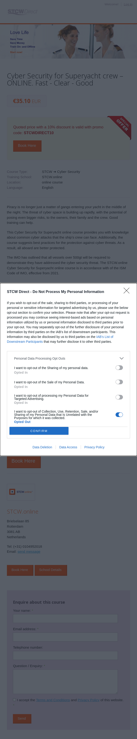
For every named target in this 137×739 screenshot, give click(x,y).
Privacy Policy (94, 447)
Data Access (68, 447)
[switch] (119, 367)
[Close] (128, 292)
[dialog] (68, 369)
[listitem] (68, 358)
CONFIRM (39, 430)
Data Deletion (42, 447)
